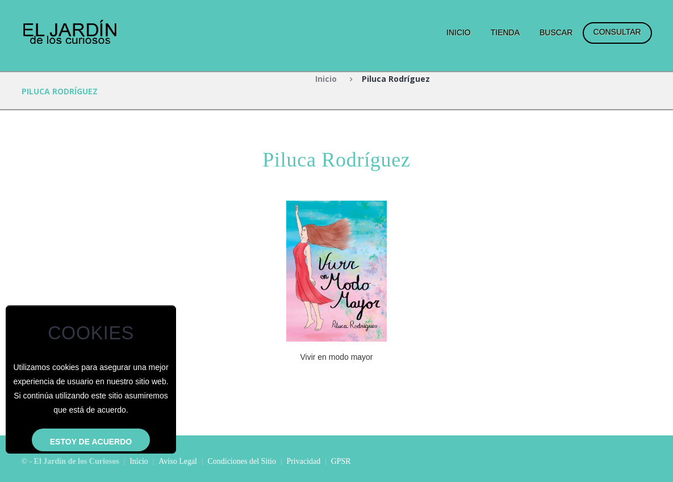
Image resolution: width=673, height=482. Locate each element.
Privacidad (303, 461)
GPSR (341, 461)
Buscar (556, 32)
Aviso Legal (177, 461)
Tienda (505, 32)
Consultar (617, 31)
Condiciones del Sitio (241, 461)
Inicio (458, 32)
